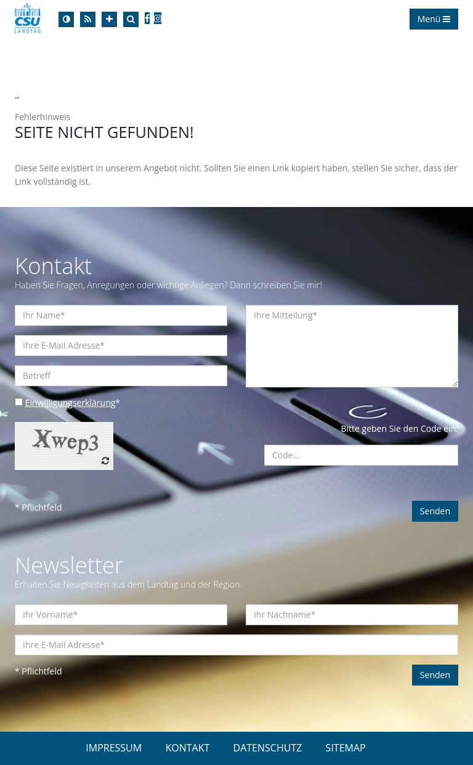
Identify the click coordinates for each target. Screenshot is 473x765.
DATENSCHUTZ (267, 748)
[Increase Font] (109, 19)
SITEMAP (346, 748)
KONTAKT (187, 748)
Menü (434, 19)
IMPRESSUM (114, 748)
